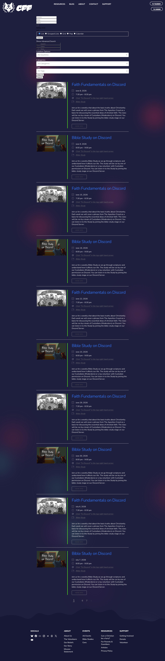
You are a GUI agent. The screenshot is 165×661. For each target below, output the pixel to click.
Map (70, 33)
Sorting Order (40, 28)
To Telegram (156, 3)
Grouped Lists (52, 33)
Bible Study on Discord (91, 137)
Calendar (79, 33)
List (37, 30)
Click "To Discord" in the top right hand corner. (95, 98)
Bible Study (80, 102)
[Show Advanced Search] (37, 25)
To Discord (157, 9)
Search (39, 38)
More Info (79, 126)
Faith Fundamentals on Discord (99, 84)
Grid (63, 33)
